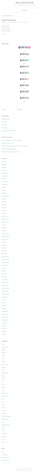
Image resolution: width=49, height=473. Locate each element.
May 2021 (4, 190)
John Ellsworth (13, 22)
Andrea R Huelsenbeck (7, 151)
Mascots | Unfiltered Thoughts (9, 140)
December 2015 (5, 259)
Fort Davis (4, 122)
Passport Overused (6, 149)
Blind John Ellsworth (24, 2)
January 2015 (5, 282)
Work (3, 442)
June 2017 (4, 225)
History (3, 387)
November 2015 (5, 262)
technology (4, 433)
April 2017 (4, 230)
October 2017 (5, 219)
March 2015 (4, 276)
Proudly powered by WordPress (24, 468)
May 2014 (4, 302)
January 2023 (5, 173)
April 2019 (4, 207)
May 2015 (4, 271)
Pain (3, 401)
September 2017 (5, 222)
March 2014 (4, 308)
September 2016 (5, 236)
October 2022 (5, 176)
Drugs (3, 370)
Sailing (3, 422)
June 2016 (4, 245)
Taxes (3, 430)
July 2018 (4, 210)
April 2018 (4, 213)
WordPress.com (30, 470)
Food (3, 381)
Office (3, 399)
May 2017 (4, 227)
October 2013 (5, 317)
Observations (5, 396)
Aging (3, 344)
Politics (3, 410)
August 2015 (4, 265)
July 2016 (4, 242)
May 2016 (4, 248)
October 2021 (5, 184)
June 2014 (4, 299)
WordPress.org (5, 460)
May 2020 (4, 199)
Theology (4, 436)
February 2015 (5, 279)
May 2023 (4, 167)
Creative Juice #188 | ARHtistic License (11, 146)
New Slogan (4, 127)
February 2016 (5, 256)
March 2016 (4, 253)
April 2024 (4, 164)
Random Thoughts (6, 416)
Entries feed (4, 454)
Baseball (4, 350)
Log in (3, 451)
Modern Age (4, 393)
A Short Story (10, 143)
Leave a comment (22, 22)
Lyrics (3, 390)
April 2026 (4, 161)
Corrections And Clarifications (9, 130)
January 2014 (5, 314)
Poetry (3, 407)
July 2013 (4, 325)
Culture (3, 361)
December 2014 (5, 285)
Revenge (14, 149)
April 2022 (4, 178)
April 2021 (4, 193)
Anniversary (5, 347)
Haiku (3, 384)
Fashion (4, 378)
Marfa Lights (5, 124)
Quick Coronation (9, 20)
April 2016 (4, 250)
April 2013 (4, 334)
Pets (3, 404)
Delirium (4, 367)
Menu (25, 10)
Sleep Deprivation (6, 424)
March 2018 (4, 216)
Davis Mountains (6, 119)
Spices (3, 427)
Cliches (3, 355)
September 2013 (5, 320)
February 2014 (5, 311)
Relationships (5, 419)
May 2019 (4, 204)
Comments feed (5, 457)
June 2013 (4, 328)
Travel (3, 439)
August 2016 (4, 239)
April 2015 (4, 274)
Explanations (5, 373)
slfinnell (4, 143)
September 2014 (5, 294)
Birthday (4, 352)
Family (3, 375)
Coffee (3, 358)
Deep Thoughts (5, 364)
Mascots (20, 140)
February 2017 (5, 233)
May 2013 (4, 331)
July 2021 (4, 187)
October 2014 (5, 291)
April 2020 (4, 201)
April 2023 (4, 170)
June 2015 (4, 268)
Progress (4, 413)
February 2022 (5, 181)
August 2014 (4, 297)
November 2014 (5, 288)
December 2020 (5, 196)
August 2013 (4, 323)
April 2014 (4, 305)
